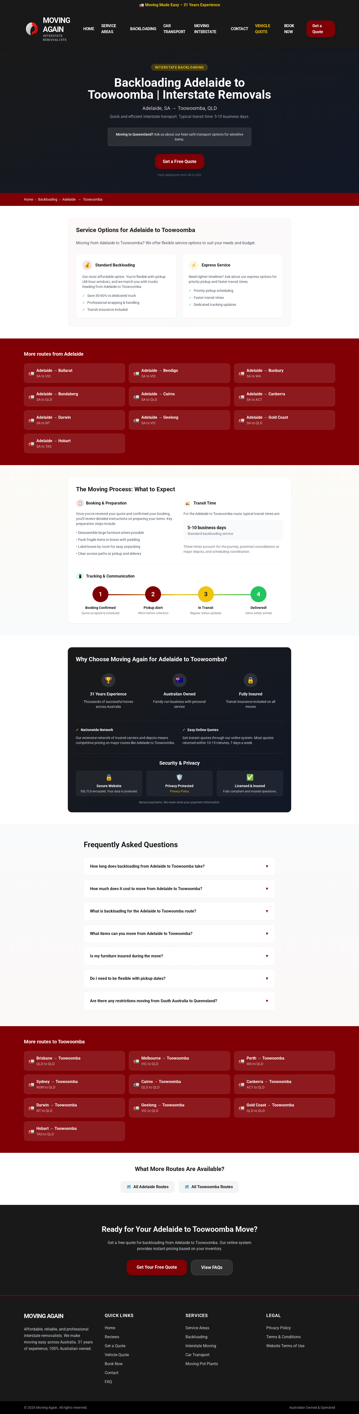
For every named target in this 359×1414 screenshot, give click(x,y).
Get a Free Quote (179, 161)
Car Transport (174, 28)
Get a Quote (317, 28)
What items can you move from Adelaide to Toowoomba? (179, 934)
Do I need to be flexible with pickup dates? (179, 979)
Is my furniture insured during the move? (179, 956)
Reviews (112, 1336)
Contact (239, 28)
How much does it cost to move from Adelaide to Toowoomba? (179, 889)
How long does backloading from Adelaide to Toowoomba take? (179, 866)
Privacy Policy (179, 791)
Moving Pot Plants (201, 1363)
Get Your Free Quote (157, 1267)
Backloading (143, 28)
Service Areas (108, 28)
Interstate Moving (200, 1345)
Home (88, 28)
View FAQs (211, 1267)
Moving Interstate (205, 28)
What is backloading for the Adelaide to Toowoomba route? (179, 911)
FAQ (108, 1381)
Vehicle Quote (262, 28)
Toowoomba (92, 199)
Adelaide (69, 199)
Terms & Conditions (283, 1336)
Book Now (289, 28)
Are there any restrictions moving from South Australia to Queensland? (179, 1001)
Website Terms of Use (285, 1345)
